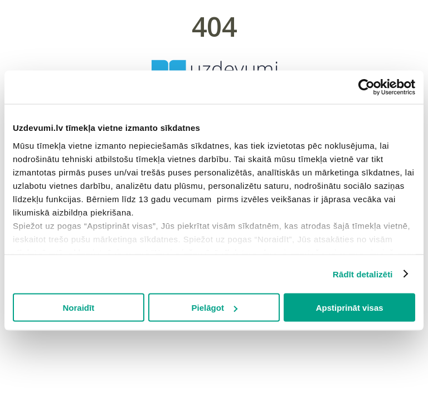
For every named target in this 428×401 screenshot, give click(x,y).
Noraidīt (78, 307)
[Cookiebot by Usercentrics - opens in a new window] (366, 87)
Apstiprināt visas (349, 307)
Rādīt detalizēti (362, 273)
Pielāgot (214, 307)
